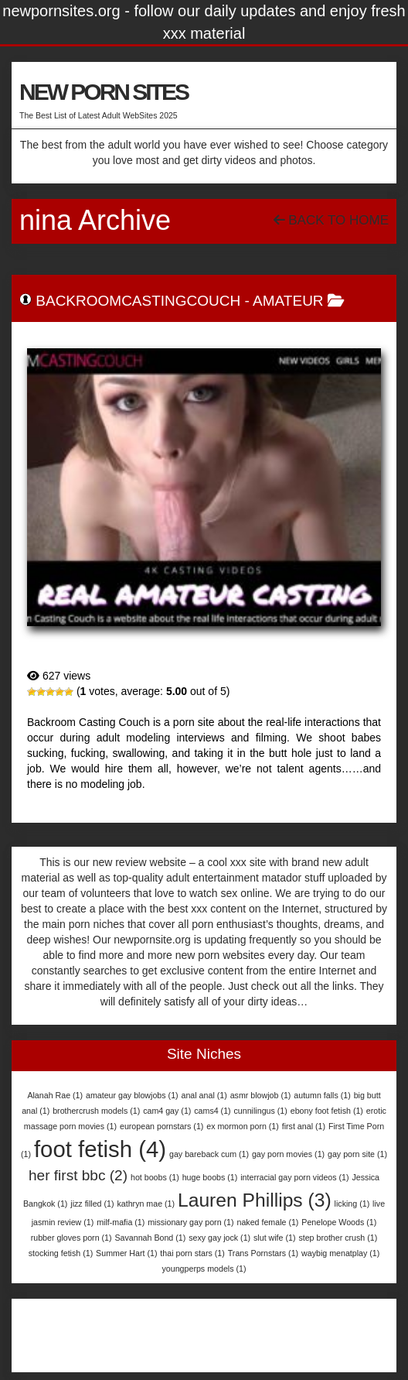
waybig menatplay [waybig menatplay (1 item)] (340, 1253)
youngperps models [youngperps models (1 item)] (204, 1268)
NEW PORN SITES (103, 91)
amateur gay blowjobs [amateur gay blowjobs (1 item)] (132, 1095)
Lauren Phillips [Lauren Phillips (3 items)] (255, 1200)
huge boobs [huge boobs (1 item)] (210, 1177)
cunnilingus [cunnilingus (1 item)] (260, 1110)
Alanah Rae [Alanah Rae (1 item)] (55, 1095)
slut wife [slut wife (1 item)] (274, 1237)
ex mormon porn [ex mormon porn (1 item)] (242, 1126)
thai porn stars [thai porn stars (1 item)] (192, 1253)
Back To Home (331, 220)
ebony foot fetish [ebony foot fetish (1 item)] (327, 1110)
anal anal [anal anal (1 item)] (204, 1095)
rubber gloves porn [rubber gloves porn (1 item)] (71, 1237)
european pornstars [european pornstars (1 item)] (161, 1126)
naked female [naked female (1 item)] (267, 1222)
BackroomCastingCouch (138, 301)
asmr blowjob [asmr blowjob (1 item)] (260, 1095)
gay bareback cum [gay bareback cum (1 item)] (209, 1154)
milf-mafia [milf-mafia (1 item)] (120, 1222)
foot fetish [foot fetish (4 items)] (100, 1149)
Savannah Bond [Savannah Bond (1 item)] (149, 1237)
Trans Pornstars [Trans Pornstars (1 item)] (263, 1253)
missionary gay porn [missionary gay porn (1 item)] (190, 1222)
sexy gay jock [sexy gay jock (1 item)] (219, 1237)
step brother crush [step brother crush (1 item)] (337, 1237)
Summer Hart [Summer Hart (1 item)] (126, 1253)
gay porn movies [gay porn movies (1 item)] (288, 1154)
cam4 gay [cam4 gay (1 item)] (167, 1110)
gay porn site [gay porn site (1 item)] (357, 1154)
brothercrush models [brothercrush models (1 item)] (96, 1110)
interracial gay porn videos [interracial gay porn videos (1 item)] (294, 1177)
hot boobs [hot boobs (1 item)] (155, 1177)
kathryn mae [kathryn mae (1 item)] (146, 1203)
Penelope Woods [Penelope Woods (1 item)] (338, 1222)
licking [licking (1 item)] (352, 1203)
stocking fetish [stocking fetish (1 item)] (61, 1253)
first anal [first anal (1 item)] (303, 1126)
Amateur (288, 301)
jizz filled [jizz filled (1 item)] (92, 1203)
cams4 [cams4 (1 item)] (212, 1110)
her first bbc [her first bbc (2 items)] (78, 1175)
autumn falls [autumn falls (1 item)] (322, 1095)
